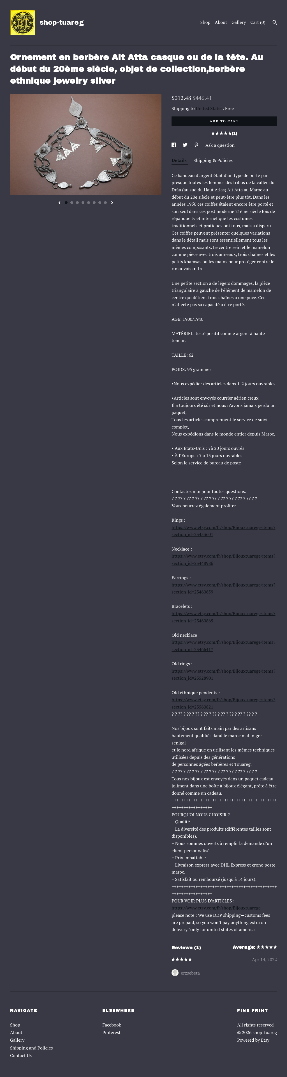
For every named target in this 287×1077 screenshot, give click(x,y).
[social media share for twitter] (186, 145)
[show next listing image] (112, 203)
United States (209, 108)
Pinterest (111, 1032)
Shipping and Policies (31, 1048)
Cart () (257, 22)
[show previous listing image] (59, 203)
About (221, 22)
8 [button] (105, 202)
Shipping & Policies (213, 160)
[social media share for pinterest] (197, 145)
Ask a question (220, 145)
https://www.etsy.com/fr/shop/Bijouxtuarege (216, 908)
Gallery (239, 22)
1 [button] (66, 202)
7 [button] (99, 202)
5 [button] (88, 202)
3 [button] (77, 202)
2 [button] (71, 202)
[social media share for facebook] (174, 145)
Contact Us (21, 1055)
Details (180, 160)
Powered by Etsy (253, 1040)
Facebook (111, 1025)
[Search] (275, 23)
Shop (205, 22)
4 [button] (83, 202)
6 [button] (94, 202)
